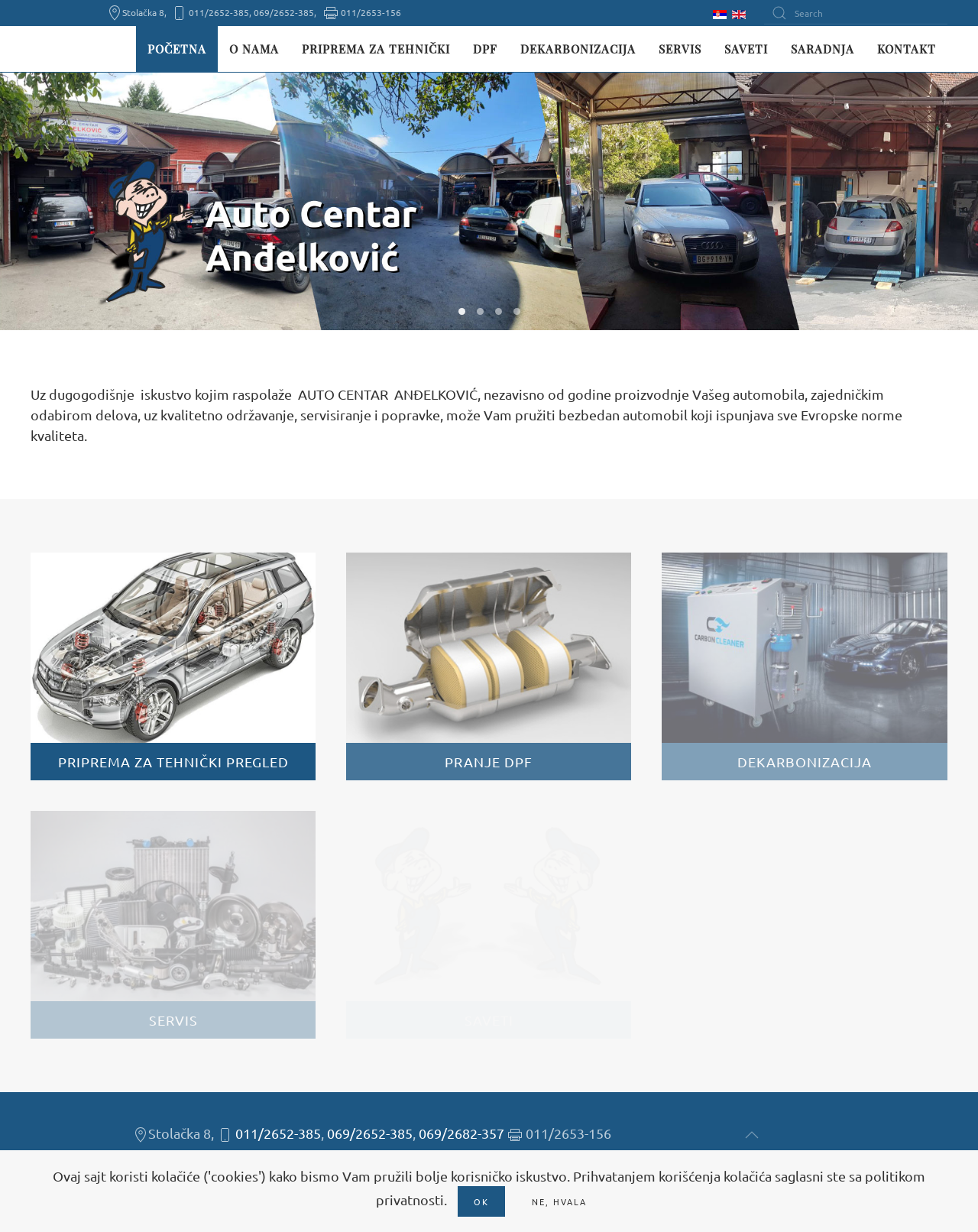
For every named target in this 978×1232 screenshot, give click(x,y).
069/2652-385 (370, 1133)
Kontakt (906, 49)
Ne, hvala (559, 1201)
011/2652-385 (278, 1133)
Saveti (746, 49)
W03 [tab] (498, 311)
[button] (752, 1135)
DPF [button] (485, 49)
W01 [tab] (461, 311)
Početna (176, 49)
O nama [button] (254, 49)
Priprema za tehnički (376, 49)
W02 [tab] (480, 311)
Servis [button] (680, 49)
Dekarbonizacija (578, 49)
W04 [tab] (516, 311)
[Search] (855, 13)
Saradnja (822, 49)
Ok (481, 1201)
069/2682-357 (461, 1133)
